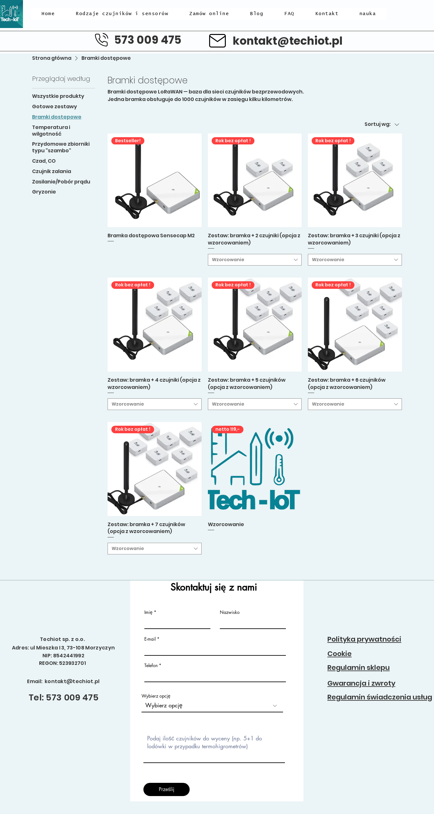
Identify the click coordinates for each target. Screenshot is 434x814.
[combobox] (255, 260)
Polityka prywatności (364, 639)
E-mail (150, 639)
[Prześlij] (166, 789)
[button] (122, 14)
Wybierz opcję (156, 696)
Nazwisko (230, 612)
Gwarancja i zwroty (361, 683)
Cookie (339, 654)
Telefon (151, 665)
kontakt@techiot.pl (287, 40)
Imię (149, 612)
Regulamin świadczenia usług (379, 697)
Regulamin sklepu (358, 667)
